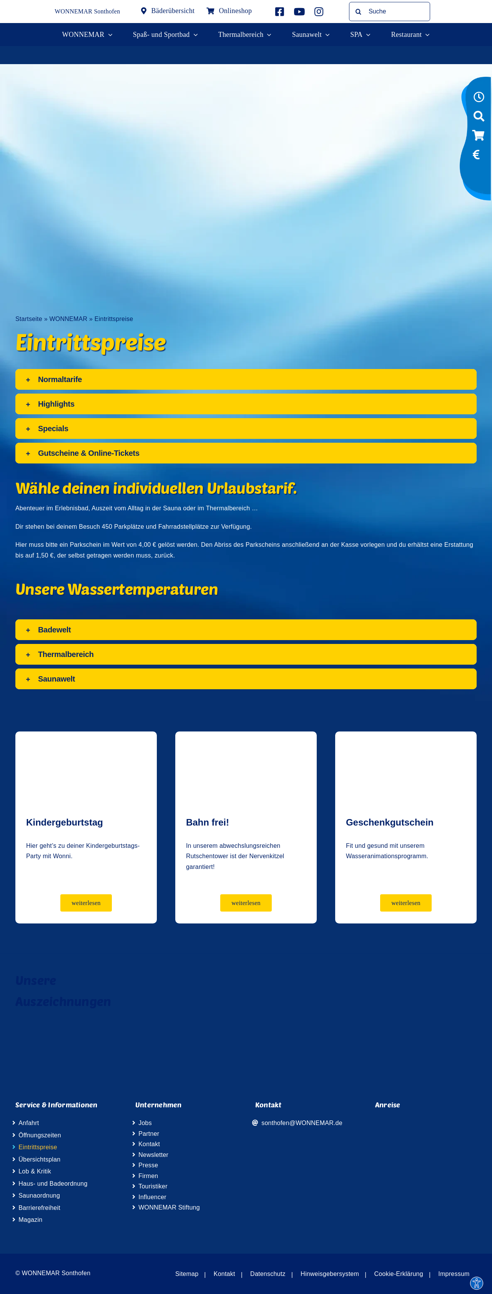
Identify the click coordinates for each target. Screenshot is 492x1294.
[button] (246, 379)
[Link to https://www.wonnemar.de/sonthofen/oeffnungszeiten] (479, 99)
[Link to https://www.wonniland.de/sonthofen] (478, 175)
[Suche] (389, 11)
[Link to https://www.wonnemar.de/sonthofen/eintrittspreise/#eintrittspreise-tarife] (476, 157)
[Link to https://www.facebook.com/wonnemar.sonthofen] (279, 12)
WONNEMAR (68, 319)
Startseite (28, 319)
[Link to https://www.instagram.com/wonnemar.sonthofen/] (318, 12)
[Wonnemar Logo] (31, 6)
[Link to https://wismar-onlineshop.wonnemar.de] (478, 138)
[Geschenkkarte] (406, 737)
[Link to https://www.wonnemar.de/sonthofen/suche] (479, 118)
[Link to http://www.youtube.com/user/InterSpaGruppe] (299, 12)
